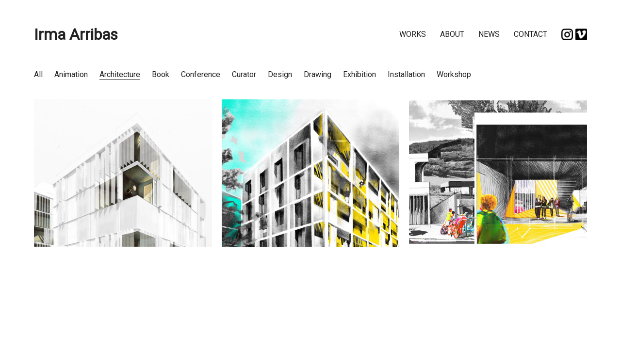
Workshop (454, 74)
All (38, 74)
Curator (244, 74)
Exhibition (359, 74)
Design (280, 74)
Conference (200, 74)
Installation (406, 74)
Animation (71, 74)
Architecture (119, 74)
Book (160, 74)
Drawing (317, 74)
